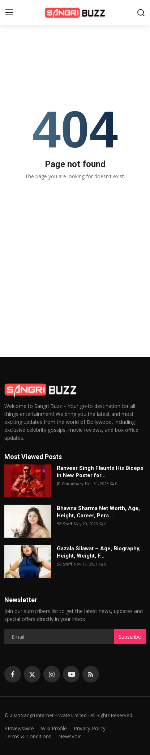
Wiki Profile (54, 728)
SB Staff (64, 523)
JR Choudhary (70, 483)
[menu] (9, 13)
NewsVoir (69, 736)
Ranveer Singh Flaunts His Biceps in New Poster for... (100, 472)
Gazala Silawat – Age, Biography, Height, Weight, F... (99, 552)
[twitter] (32, 674)
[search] (141, 13)
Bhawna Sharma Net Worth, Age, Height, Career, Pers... (98, 512)
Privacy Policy (90, 728)
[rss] (90, 674)
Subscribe (130, 636)
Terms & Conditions (27, 736)
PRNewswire (19, 728)
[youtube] (71, 674)
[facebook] (12, 674)
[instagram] (51, 674)
